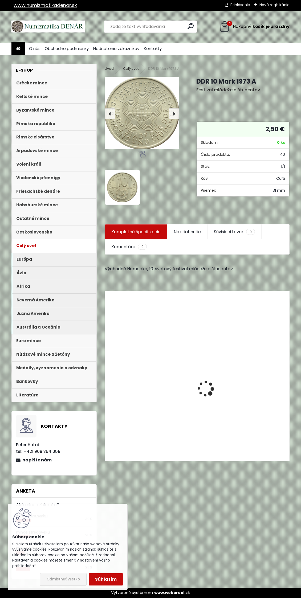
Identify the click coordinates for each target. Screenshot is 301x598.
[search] (191, 26)
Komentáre (129, 247)
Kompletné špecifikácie (136, 232)
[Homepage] (18, 49)
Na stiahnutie (187, 232)
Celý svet (131, 68)
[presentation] (110, 113)
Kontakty (153, 48)
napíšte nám (37, 460)
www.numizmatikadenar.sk (45, 5)
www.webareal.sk (172, 592)
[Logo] (48, 26)
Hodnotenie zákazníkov (116, 48)
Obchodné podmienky (67, 48)
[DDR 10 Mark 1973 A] (142, 113)
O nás (34, 48)
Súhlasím (106, 579)
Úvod (109, 68)
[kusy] (124, 445)
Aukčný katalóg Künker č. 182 (138, 420)
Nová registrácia (274, 4)
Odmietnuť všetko (63, 579)
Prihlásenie (240, 4)
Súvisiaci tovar (234, 232)
